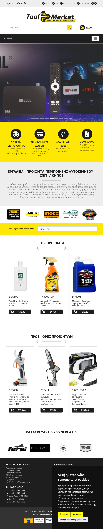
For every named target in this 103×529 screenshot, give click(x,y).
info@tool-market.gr (17, 499)
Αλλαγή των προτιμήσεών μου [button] (73, 520)
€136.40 (18, 410)
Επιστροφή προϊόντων (15, 477)
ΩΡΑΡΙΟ (46, 3)
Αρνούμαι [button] (77, 514)
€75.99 (81, 311)
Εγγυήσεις (10, 480)
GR (10, 3)
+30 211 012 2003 (68, 3)
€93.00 (49, 410)
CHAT (55, 3)
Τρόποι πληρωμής (13, 470)
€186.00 (81, 410)
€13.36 (18, 311)
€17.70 (49, 311)
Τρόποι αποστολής (13, 472)
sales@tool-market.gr (17, 502)
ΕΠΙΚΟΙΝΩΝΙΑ (84, 3)
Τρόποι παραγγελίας (14, 468)
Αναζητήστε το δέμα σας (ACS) (18, 482)
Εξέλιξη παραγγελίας (14, 475)
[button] (7, 82)
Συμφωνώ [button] (64, 514)
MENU (8, 38)
